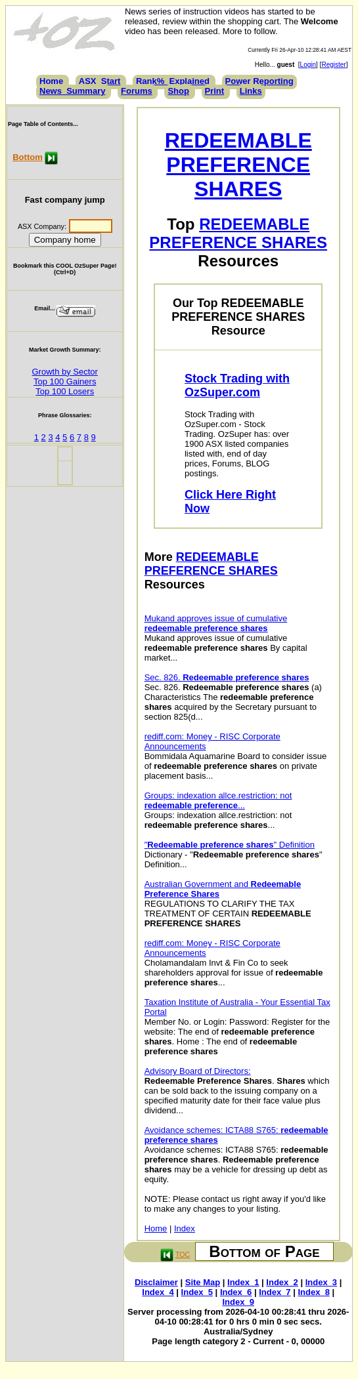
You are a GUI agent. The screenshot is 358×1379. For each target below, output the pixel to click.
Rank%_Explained (173, 81)
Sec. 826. (227, 677)
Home (51, 81)
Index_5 (197, 1292)
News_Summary (72, 91)
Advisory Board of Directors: (198, 1071)
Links (251, 91)
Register (333, 64)
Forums (136, 91)
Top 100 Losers (64, 391)
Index (184, 1228)
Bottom (27, 157)
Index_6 (236, 1292)
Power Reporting (259, 81)
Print (215, 91)
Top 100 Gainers (65, 381)
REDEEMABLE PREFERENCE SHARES (238, 165)
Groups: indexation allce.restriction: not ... (218, 800)
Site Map (202, 1282)
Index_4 (157, 1292)
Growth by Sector (64, 372)
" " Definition (230, 845)
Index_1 (243, 1282)
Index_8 (313, 1292)
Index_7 (274, 1292)
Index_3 (321, 1282)
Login (308, 64)
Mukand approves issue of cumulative (216, 623)
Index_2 (282, 1282)
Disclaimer (156, 1282)
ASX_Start (100, 81)
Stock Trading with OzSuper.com (237, 385)
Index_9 (238, 1302)
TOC (182, 1254)
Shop (178, 91)
